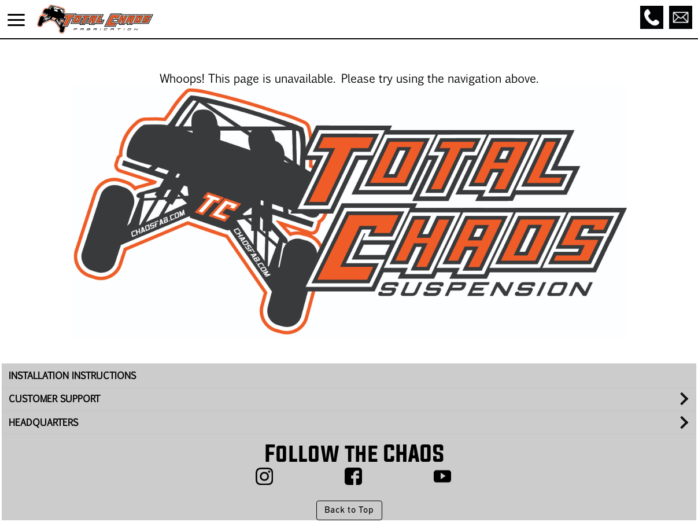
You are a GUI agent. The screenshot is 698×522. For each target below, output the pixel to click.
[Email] (680, 17)
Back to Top (349, 510)
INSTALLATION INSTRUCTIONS (72, 375)
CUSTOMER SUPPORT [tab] (54, 398)
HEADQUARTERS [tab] (43, 422)
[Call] (651, 17)
